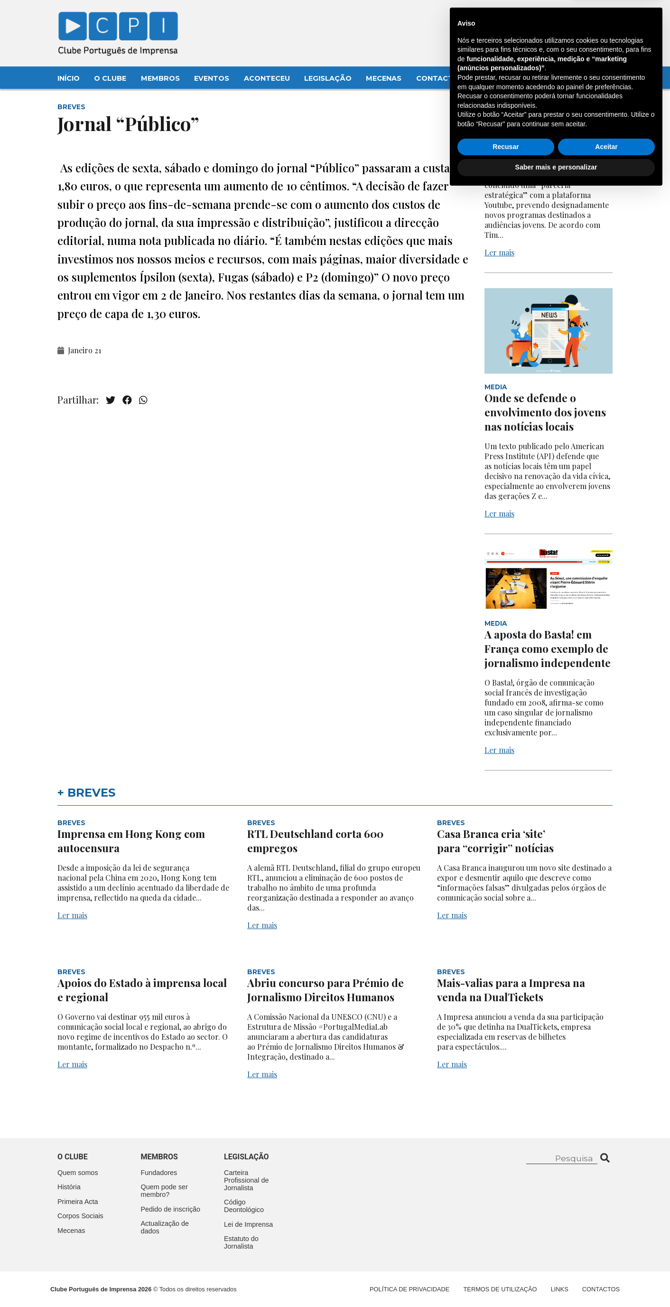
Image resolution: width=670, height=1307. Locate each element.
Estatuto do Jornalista (241, 1242)
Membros (160, 78)
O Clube (110, 78)
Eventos (211, 78)
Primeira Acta (77, 1201)
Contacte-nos (585, 17)
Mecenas (383, 78)
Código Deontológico (244, 1205)
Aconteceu (267, 78)
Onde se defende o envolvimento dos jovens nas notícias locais (545, 412)
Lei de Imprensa (248, 1224)
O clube (72, 1156)
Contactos (440, 78)
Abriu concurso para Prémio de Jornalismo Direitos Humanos (325, 990)
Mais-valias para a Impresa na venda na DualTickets (511, 990)
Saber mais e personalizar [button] (556, 1281)
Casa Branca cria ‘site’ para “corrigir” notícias (496, 841)
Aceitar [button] (606, 1260)
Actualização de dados (165, 1227)
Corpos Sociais (80, 1216)
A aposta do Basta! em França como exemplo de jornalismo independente (547, 648)
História (69, 1187)
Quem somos (77, 1172)
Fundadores (159, 1172)
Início (68, 78)
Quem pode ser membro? (164, 1190)
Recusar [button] (506, 1260)
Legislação (328, 78)
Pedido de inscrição (171, 1209)
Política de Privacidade (409, 1289)
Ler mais (499, 252)
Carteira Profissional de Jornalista (246, 1180)
